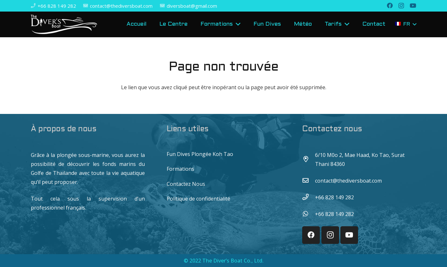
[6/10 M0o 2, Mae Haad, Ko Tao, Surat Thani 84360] (308, 159)
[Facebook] (390, 5)
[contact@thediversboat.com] (308, 180)
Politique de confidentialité (198, 198)
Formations (180, 168)
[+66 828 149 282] (308, 197)
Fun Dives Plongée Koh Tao (200, 154)
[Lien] (64, 24)
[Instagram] (401, 6)
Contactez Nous (186, 183)
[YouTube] (413, 5)
